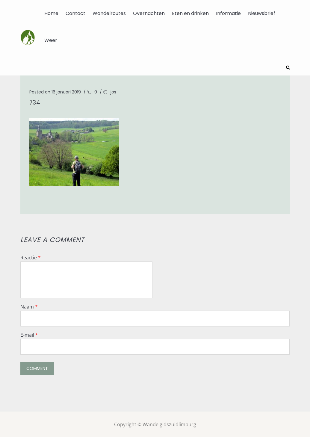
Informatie (228, 13)
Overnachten (149, 13)
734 (34, 102)
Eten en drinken (190, 13)
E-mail (29, 334)
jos (113, 91)
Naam (29, 306)
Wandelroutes (109, 13)
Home (51, 13)
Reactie (30, 257)
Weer (50, 40)
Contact (75, 13)
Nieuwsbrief (261, 13)
